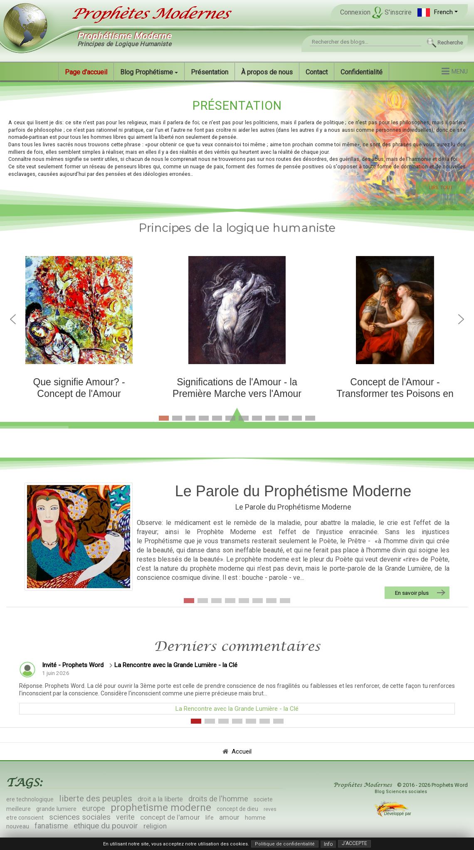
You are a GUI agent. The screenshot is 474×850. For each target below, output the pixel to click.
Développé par (396, 813)
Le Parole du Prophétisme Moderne (293, 491)
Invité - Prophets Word (73, 665)
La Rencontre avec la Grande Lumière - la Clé (175, 665)
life (209, 817)
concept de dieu (237, 809)
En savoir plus (412, 592)
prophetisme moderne (161, 807)
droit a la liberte (160, 799)
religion (155, 826)
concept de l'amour (170, 817)
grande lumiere (56, 809)
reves (270, 809)
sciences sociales (80, 817)
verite (125, 817)
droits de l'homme (218, 798)
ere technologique (30, 799)
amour (229, 817)
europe (93, 808)
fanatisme (51, 825)
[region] (237, 145)
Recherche (450, 42)
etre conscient (25, 817)
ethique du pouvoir (106, 825)
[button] (437, 12)
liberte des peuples (95, 798)
